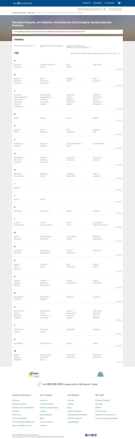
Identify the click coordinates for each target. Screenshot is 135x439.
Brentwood (96, 81)
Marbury (16, 236)
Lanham (43, 222)
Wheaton (17, 357)
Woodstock (17, 359)
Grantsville (17, 162)
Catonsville (70, 95)
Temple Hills (70, 329)
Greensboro (44, 162)
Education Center (19, 404)
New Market (18, 250)
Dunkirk (95, 118)
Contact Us (16, 415)
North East (17, 252)
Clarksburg (43, 99)
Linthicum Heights (46, 225)
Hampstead (70, 174)
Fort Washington (98, 143)
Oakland (16, 264)
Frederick (17, 146)
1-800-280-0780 (115, 10)
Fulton (69, 146)
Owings (42, 266)
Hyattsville (96, 176)
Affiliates (71, 404)
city (83, 32)
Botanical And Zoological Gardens (51, 45)
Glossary (15, 411)
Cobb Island (18, 102)
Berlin (95, 78)
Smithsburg (70, 315)
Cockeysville (44, 102)
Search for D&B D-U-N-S (22, 426)
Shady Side (96, 313)
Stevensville (44, 318)
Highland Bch (71, 176)
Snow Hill (96, 315)
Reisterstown (44, 297)
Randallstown (18, 297)
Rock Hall (17, 299)
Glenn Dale (70, 160)
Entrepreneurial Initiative (77, 415)
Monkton (69, 239)
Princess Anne (45, 285)
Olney (16, 266)
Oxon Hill (17, 269)
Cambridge (17, 95)
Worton (42, 359)
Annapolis (17, 67)
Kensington (44, 211)
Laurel (69, 222)
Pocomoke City (71, 283)
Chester (69, 97)
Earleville (17, 129)
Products (15, 400)
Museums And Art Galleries (23, 45)
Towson (16, 331)
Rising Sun (70, 297)
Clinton (95, 99)
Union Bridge (18, 343)
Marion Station (71, 236)
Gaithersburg (18, 157)
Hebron (42, 176)
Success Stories (46, 422)
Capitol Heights (45, 95)
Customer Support (19, 418)
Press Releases (46, 415)
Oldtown (95, 264)
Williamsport (71, 357)
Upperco (69, 343)
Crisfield (43, 104)
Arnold (42, 67)
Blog (69, 408)
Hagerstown (18, 174)
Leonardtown (97, 222)
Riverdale (96, 297)
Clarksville (70, 99)
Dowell (69, 118)
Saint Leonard (18, 311)
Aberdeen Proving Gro (47, 64)
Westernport (71, 355)
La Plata (16, 222)
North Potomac (45, 252)
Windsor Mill (97, 357)
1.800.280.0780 (54, 384)
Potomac (17, 285)
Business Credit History (49, 408)
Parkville (16, 280)
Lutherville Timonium (100, 225)
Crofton (69, 104)
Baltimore (17, 78)
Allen (68, 64)
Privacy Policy (101, 411)
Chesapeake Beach (20, 97)
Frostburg (43, 146)
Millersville (17, 239)
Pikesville (17, 283)
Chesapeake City (45, 97)
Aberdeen (17, 64)
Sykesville (96, 318)
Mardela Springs (45, 236)
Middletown (96, 236)
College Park (71, 102)
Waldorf (16, 355)
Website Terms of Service (105, 415)
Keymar (69, 211)
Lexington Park (19, 225)
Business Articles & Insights (23, 408)
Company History (47, 404)
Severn (42, 313)
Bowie (69, 81)
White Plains (44, 357)
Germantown (71, 157)
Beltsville (69, 78)
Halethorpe (44, 174)
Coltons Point (97, 102)
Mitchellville (44, 239)
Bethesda (17, 81)
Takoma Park (18, 329)
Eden (68, 129)
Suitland (69, 318)
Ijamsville (17, 187)
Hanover (96, 174)
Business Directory (102, 400)
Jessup (16, 199)
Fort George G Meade (74, 143)
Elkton (16, 132)
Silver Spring (44, 315)
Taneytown (44, 329)
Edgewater (96, 129)
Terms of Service (55, 436)
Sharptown (17, 315)
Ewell (94, 132)
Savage (16, 313)
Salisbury (70, 311)
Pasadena (43, 280)
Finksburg (43, 143)
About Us (43, 400)
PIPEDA (98, 408)
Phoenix (95, 280)
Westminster (97, 355)
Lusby (68, 225)
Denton (42, 118)
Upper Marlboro (45, 343)
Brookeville (17, 83)
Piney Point (43, 283)
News (42, 418)
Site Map (98, 404)
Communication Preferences (23, 422)
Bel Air (42, 78)
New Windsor (44, 250)
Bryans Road (44, 83)
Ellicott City (43, 132)
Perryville (69, 280)
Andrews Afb (97, 64)
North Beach (97, 250)
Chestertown (97, 97)
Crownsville (97, 104)
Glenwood (96, 160)
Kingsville (96, 211)
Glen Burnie (97, 157)
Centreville (96, 95)
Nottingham (70, 252)
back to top (119, 69)
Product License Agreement (106, 418)
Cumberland (18, 106)
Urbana (95, 343)
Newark (69, 250)
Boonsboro (44, 81)
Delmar (16, 118)
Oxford (95, 266)
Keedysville (17, 211)
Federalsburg (18, 143)
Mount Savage (97, 239)
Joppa (42, 199)
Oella (68, 264)
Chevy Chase (18, 99)
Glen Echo (17, 160)
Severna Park (71, 313)
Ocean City (43, 264)
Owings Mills (71, 266)
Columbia (17, 104)
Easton (42, 129)
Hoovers (43, 426)
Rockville (43, 299)
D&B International (74, 418)
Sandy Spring (97, 311)
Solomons (17, 318)
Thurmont (96, 329)
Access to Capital (74, 411)
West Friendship (45, 355)
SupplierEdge (73, 422)
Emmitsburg (70, 132)
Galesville (43, 157)
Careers (43, 411)
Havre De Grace (19, 176)
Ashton (69, 67)
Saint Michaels (45, 311)
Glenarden (43, 160)
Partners (71, 400)
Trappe (42, 331)
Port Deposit (97, 283)
